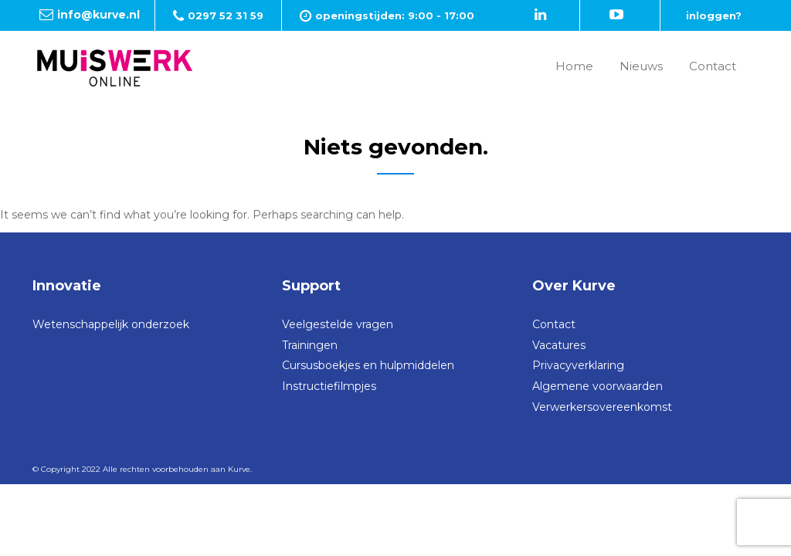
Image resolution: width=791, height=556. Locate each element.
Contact (712, 66)
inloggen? (714, 15)
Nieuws (641, 66)
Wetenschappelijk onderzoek (110, 324)
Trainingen (310, 345)
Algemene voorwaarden (597, 386)
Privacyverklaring (578, 365)
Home (574, 66)
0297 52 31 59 (225, 15)
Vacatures (559, 345)
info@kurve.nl (98, 15)
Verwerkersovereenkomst (602, 407)
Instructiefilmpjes (329, 386)
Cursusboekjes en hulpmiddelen (368, 365)
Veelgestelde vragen (337, 324)
